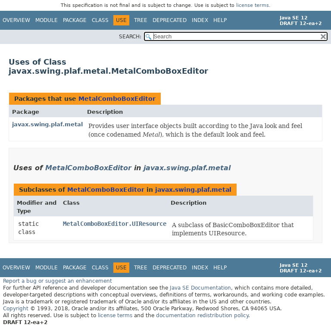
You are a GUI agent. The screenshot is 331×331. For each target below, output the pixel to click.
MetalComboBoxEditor (117, 98)
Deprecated (170, 20)
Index (200, 20)
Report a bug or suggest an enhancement (57, 281)
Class (100, 20)
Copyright (15, 309)
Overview (16, 20)
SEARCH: (130, 37)
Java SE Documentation (200, 288)
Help (220, 20)
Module (46, 20)
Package (75, 20)
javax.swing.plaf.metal (47, 124)
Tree (140, 20)
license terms (252, 5)
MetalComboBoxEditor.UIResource (114, 223)
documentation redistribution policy (202, 315)
